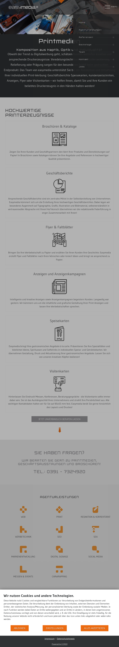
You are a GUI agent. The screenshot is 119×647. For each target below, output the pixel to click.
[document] (59, 609)
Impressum (50, 638)
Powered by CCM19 (59, 644)
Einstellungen (54, 628)
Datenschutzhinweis (66, 638)
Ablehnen (19, 628)
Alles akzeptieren (94, 628)
